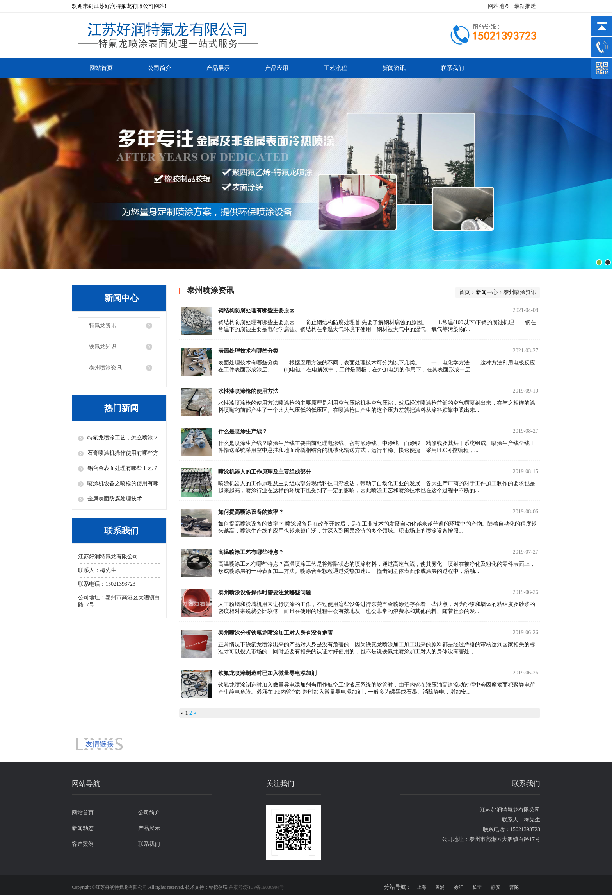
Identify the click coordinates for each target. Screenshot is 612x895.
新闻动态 (83, 828)
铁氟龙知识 (102, 347)
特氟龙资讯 (102, 325)
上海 (421, 887)
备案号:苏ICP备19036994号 (256, 887)
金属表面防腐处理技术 (114, 499)
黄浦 (440, 887)
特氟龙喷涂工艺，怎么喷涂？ (122, 438)
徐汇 (458, 887)
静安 (495, 887)
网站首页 (101, 68)
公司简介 (159, 68)
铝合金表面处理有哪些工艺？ (122, 468)
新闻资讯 (394, 68)
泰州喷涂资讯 (105, 368)
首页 (464, 292)
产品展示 (218, 68)
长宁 (477, 887)
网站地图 (499, 6)
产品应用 (276, 68)
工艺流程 (335, 68)
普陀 (514, 887)
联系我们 (452, 68)
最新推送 (525, 6)
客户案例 (83, 844)
